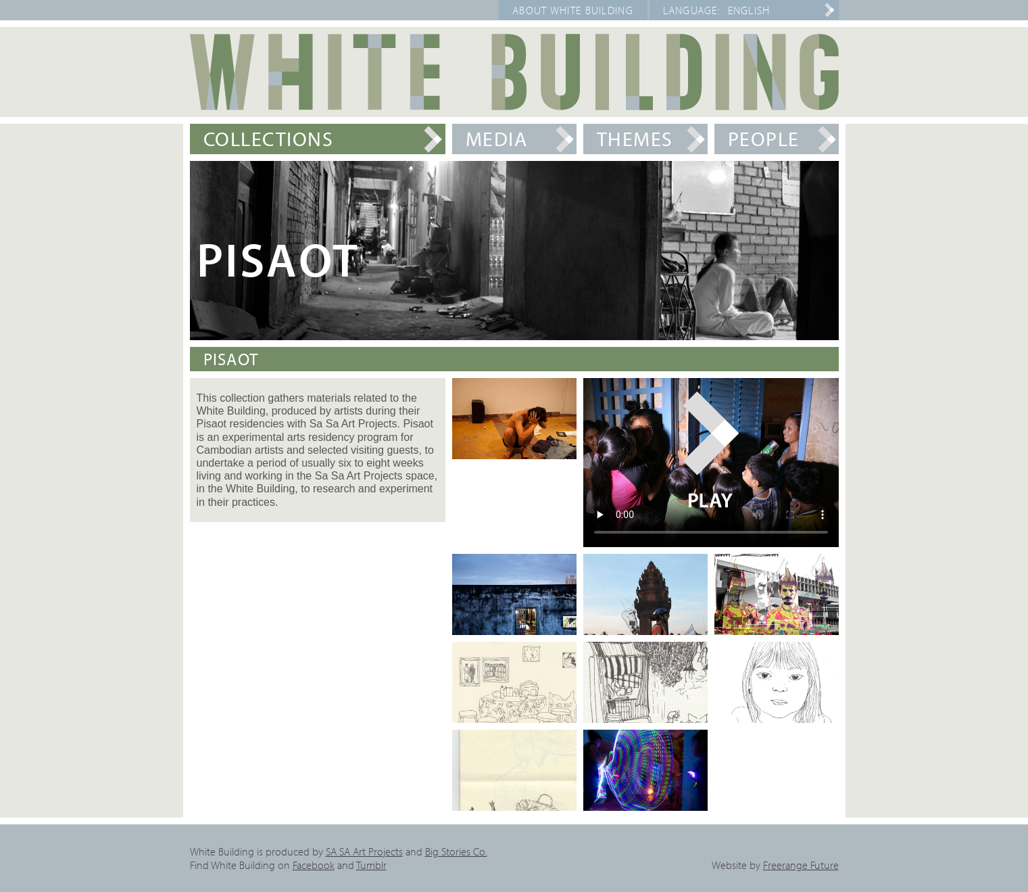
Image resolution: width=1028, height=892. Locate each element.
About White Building (572, 10)
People (764, 138)
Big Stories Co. (456, 851)
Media (497, 138)
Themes (635, 138)
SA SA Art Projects (364, 851)
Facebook (314, 865)
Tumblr (371, 865)
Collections (268, 138)
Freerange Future (801, 865)
